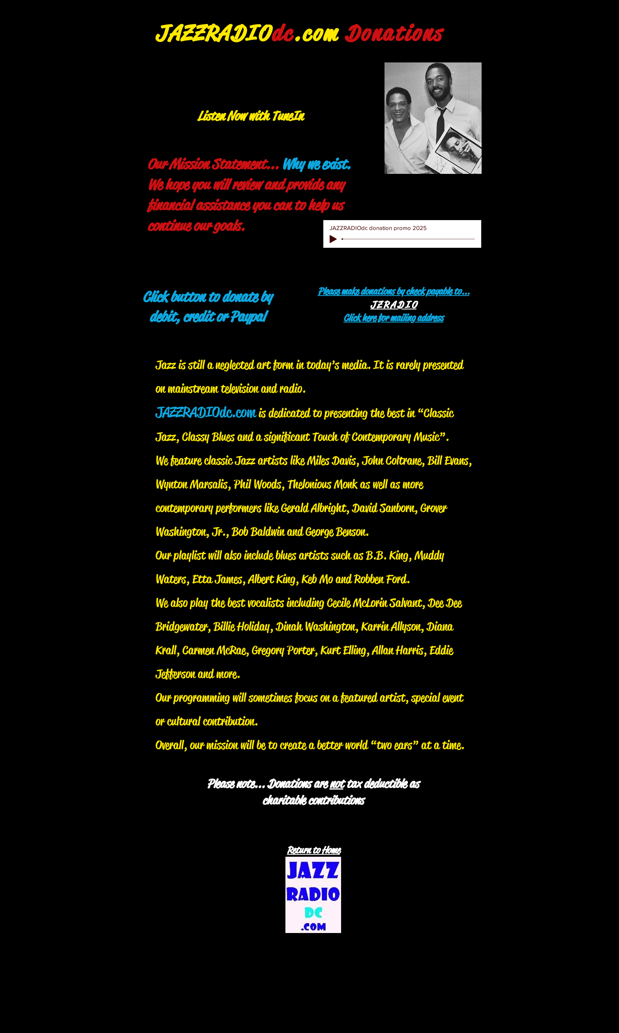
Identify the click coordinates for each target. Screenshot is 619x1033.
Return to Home (313, 850)
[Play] (333, 239)
